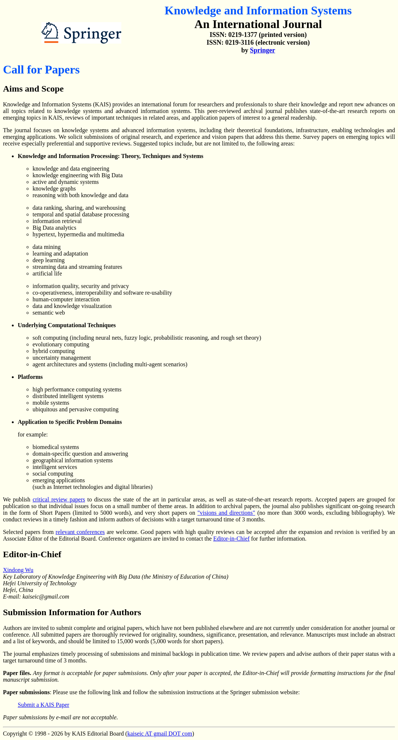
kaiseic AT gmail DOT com (159, 733)
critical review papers (59, 499)
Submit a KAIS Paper (43, 705)
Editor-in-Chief (231, 538)
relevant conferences (80, 532)
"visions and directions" (226, 513)
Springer (262, 50)
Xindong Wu (18, 570)
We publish (18, 499)
